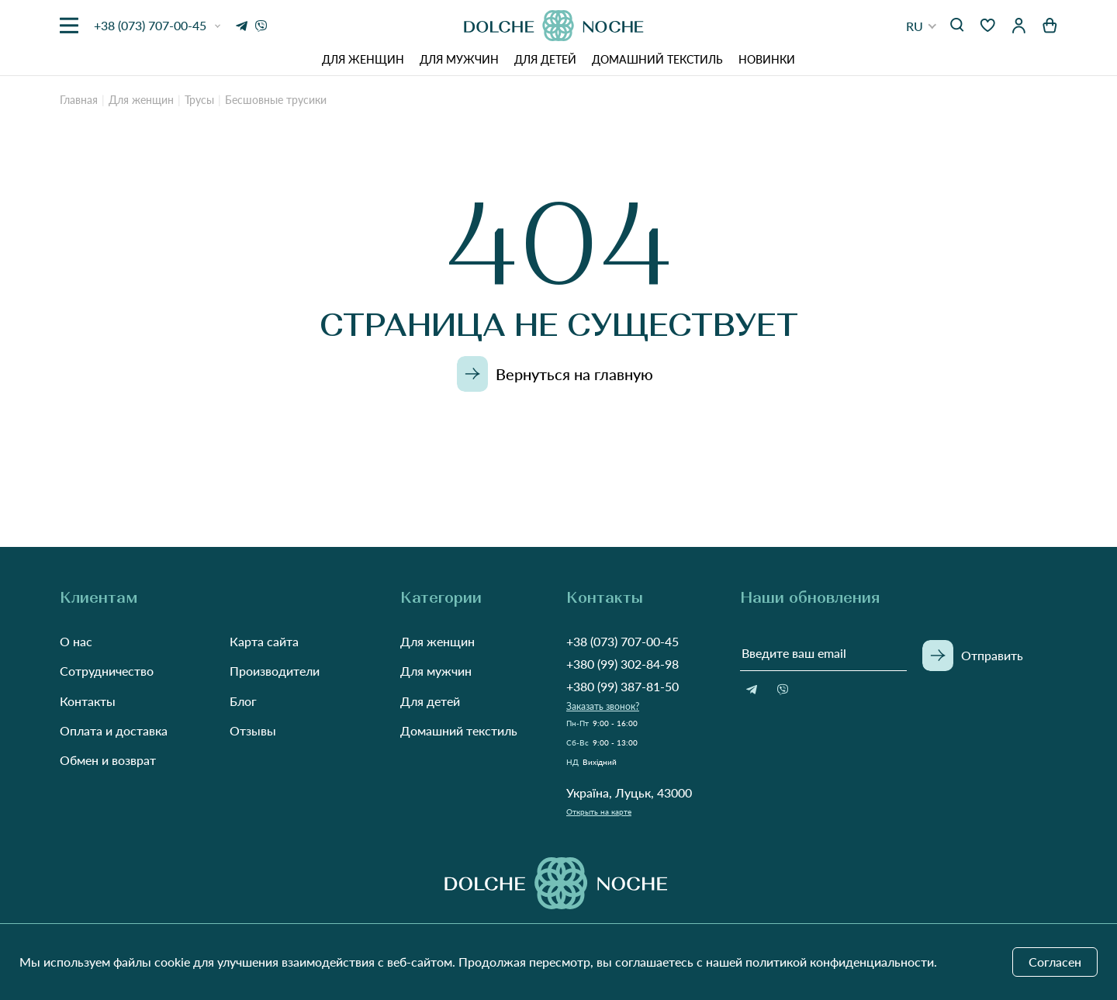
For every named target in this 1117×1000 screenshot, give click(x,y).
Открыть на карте (598, 811)
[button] (921, 26)
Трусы (199, 99)
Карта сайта (264, 641)
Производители (275, 670)
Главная (79, 99)
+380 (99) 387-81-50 (622, 686)
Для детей (545, 59)
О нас (76, 641)
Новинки (766, 59)
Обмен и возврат (108, 760)
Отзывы (253, 730)
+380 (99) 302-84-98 (622, 663)
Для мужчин (459, 59)
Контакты (88, 701)
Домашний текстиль (657, 59)
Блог (243, 701)
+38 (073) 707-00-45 (622, 641)
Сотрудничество (107, 670)
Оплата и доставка (114, 730)
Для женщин (363, 59)
